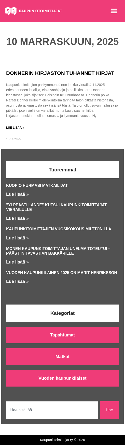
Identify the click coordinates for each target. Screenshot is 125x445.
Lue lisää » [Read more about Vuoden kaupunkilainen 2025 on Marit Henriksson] (17, 281)
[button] (114, 10)
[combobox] (52, 410)
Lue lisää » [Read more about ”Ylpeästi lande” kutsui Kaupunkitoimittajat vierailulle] (17, 218)
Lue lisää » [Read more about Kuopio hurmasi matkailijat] (17, 194)
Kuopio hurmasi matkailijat (37, 185)
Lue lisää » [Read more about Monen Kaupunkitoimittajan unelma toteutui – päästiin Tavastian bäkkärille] (17, 262)
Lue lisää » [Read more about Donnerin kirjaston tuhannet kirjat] (15, 127)
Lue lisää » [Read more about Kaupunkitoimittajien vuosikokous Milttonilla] (17, 238)
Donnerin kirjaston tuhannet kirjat (60, 73)
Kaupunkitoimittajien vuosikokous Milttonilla (58, 229)
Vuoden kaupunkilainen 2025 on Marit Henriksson (61, 273)
